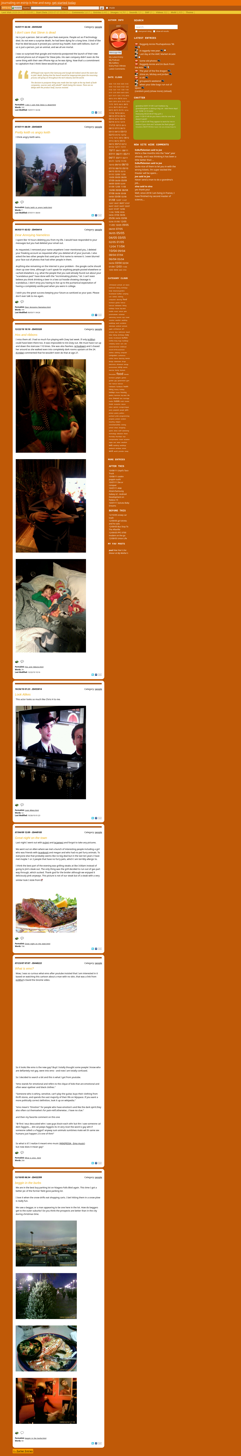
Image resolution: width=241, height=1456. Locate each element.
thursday (112, 437)
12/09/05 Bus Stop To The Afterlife (118, 528)
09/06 (122, 212)
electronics (112, 364)
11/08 (123, 186)
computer (124, 353)
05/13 (111, 131)
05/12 (122, 140)
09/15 (121, 104)
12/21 (114, 90)
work (117, 323)
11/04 (120, 246)
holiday (121, 390)
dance (116, 358)
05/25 (118, 84)
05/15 (121, 107)
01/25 (126, 84)
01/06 (117, 221)
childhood (123, 347)
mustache (117, 404)
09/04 (121, 251)
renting (123, 425)
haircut (123, 303)
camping (125, 294)
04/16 (111, 101)
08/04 (112, 255)
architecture (117, 329)
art (124, 285)
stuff (119, 431)
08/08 (125, 189)
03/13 (123, 131)
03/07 (127, 206)
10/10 (111, 164)
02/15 (116, 110)
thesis (126, 434)
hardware (119, 387)
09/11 (119, 150)
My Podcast (114, 60)
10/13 (118, 125)
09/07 (116, 203)
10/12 (116, 138)
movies (127, 401)
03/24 (110, 87)
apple (111, 329)
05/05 (120, 233)
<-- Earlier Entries (23, 1451)
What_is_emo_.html (33, 1158)
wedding (124, 320)
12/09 (117, 174)
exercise (111, 370)
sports (111, 431)
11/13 (112, 125)
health (125, 386)
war (114, 442)
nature (121, 311)
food (125, 299)
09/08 (118, 190)
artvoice (111, 332)
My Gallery (114, 62)
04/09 (111, 183)
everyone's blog (145, 31)
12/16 (118, 96)
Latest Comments (117, 68)
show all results (162, 31)
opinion (115, 407)
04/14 (117, 119)
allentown (112, 326)
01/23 (123, 87)
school (111, 428)
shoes (116, 428)
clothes (114, 297)
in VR (141, 77)
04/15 (125, 107)
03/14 (122, 119)
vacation (112, 320)
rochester (122, 314)
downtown (117, 361)
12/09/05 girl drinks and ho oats (118, 522)
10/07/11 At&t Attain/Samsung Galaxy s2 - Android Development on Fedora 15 (118, 494)
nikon (111, 407)
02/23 (118, 87)
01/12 (111, 147)
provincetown (113, 314)
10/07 (111, 203)
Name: (42, 7)
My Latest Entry (116, 57)
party (110, 410)
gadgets (118, 378)
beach (128, 332)
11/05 (112, 225)
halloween (118, 306)
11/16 (123, 96)
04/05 (113, 237)
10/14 (117, 113)
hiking (124, 306)
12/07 (118, 200)
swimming (112, 317)
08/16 (111, 99)
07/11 (112, 154)
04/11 (112, 157)
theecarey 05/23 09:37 (145, 114)
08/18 (118, 92)
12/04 (112, 246)
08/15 (126, 104)
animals (119, 285)
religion (117, 422)
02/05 (112, 242)
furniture (112, 303)
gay (115, 381)
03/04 (118, 263)
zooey (126, 451)
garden (111, 381)
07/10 (112, 168)
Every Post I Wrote (117, 65)
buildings (125, 341)
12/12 (123, 134)
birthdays (124, 288)
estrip (120, 367)
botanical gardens (119, 291)
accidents (123, 323)
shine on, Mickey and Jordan (153, 74)
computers (112, 300)
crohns (111, 358)
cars (110, 297)
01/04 (112, 266)
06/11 (119, 154)
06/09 (117, 180)
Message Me (115, 52)
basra (127, 285)
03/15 (111, 110)
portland (111, 416)
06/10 (118, 168)
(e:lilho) (91, 339)
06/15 (116, 107)
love (121, 398)
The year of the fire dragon (152, 70)
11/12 (111, 138)
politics (121, 413)
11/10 (123, 161)
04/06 (118, 218)
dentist (127, 358)
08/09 (123, 177)
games (117, 303)
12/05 (123, 221)
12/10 (117, 161)
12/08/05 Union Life (118, 538)
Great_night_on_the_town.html (37, 943)
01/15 (121, 110)
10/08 (112, 190)
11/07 (124, 200)
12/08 (117, 186)
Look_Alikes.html (32, 810)
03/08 (117, 196)
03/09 (117, 183)
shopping (122, 428)
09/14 (122, 113)
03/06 (124, 218)
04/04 (111, 263)
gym (127, 381)
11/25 (114, 84)
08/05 (112, 228)
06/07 (111, 206)
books (111, 338)
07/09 (111, 180)
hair (110, 384)
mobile (16, 7)
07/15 (111, 107)
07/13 (117, 128)
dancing (119, 300)
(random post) (142, 91)
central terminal (114, 347)
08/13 (111, 128)
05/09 (124, 180)
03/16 (115, 101)
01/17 (115, 96)
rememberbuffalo (114, 425)
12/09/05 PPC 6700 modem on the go (117, 534)
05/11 (127, 154)
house (117, 308)
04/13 (117, 131)
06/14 (122, 116)
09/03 (116, 270)
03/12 (118, 143)
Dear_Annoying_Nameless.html (38, 307)
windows (118, 448)
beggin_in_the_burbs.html (35, 1438)
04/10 (111, 171)
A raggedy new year (150, 50)
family (117, 370)
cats (125, 344)
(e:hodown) (80, 346)
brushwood (112, 294)
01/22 (110, 90)
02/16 (119, 101)
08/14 (111, 116)
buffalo (119, 294)
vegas (111, 442)
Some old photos (147, 60)
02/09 (122, 183)
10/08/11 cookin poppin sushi (116, 478)
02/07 (111, 209)
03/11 (119, 157)
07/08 (111, 193)
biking (118, 288)
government (122, 381)
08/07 (122, 203)
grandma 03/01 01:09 (144, 106)
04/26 (110, 84)
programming (124, 416)
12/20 (122, 90)
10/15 (116, 104)
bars (116, 332)
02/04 (125, 262)
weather (118, 320)
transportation (113, 439)
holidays (111, 308)
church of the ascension (117, 350)
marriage (126, 398)
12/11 (117, 147)
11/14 (111, 113)
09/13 (124, 125)
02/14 (111, 122)
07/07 (127, 203)
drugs (124, 361)
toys (123, 317)
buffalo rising (113, 341)
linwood (116, 398)
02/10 (123, 171)
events (125, 367)
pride (117, 416)
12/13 (122, 122)
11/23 (114, 87)
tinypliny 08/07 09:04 (144, 127)
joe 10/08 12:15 (142, 111)
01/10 (111, 174)
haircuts (111, 306)
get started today (64, 3)
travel (127, 317)
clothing (120, 297)
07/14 (117, 116)
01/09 (111, 186)
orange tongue (124, 407)
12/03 (118, 266)
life (128, 395)
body (110, 291)
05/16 (125, 99)
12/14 (126, 110)
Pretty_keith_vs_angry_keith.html (38, 207)
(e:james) (58, 842)
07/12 (111, 141)
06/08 (117, 193)
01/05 (120, 242)
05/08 (123, 193)
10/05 (118, 225)
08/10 (125, 164)
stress (116, 431)
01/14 (117, 122)
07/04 (120, 255)
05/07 (116, 206)
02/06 (111, 221)
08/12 (126, 137)
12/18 (114, 92)
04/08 (111, 196)
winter (124, 448)
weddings (112, 323)
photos (111, 413)
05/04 (120, 259)
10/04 (113, 251)
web (110, 445)
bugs (120, 341)
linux (110, 398)
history (116, 390)
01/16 (123, 101)
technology (112, 434)
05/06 (112, 218)
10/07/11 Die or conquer (116, 484)
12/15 (128, 101)
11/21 (118, 90)
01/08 (112, 199)
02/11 (125, 157)
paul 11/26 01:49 (142, 116)
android (118, 326)
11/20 (127, 90)
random (123, 419)
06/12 (116, 141)
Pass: (80, 7)
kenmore (117, 395)
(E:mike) (20, 352)
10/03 (111, 270)
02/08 (123, 196)
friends (126, 374)
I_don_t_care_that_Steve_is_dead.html (40, 105)
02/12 (124, 144)
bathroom (112, 288)
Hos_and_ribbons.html (34, 667)
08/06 (111, 215)
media (111, 401)
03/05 (122, 237)
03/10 (117, 171)
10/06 (116, 212)
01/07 (116, 209)
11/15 (111, 104)
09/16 (127, 96)
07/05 (119, 229)
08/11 (125, 150)
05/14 (111, 119)
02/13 (112, 134)
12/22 (127, 87)
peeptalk (116, 410)
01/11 (111, 161)
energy (126, 364)
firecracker (112, 374)
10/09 (111, 177)
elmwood (120, 364)
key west (123, 308)
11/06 (111, 212)
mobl (122, 401)
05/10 (125, 168)
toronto (119, 317)
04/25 (122, 84)
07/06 (116, 215)
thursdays (119, 437)
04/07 (122, 206)
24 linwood (112, 285)
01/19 (110, 92)
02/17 (110, 96)
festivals (122, 370)
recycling (112, 422)
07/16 (115, 99)
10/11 (112, 150)
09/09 (117, 177)
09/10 (118, 164)
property (112, 419)
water (118, 442)
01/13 (117, 135)
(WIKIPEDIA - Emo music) (72, 1143)
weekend (112, 448)
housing (123, 392)
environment (113, 367)
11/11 (123, 147)
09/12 (121, 138)
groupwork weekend (149, 81)
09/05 (125, 225)
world (116, 451)
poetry (116, 413)
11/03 (124, 267)
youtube (121, 451)
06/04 (112, 259)
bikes (110, 335)
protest (117, 419)
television (120, 434)
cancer (117, 344)
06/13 (122, 128)
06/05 (112, 233)
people (98, 26)
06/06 (122, 215)
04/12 (111, 144)
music (116, 311)
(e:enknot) (43, 852)
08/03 (120, 270)
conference (121, 355)
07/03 (124, 270)
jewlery (111, 395)
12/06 (122, 209)
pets (125, 311)
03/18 (126, 92)
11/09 (123, 174)
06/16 (120, 98)
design (111, 361)
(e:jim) (46, 842)
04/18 (122, 92)
